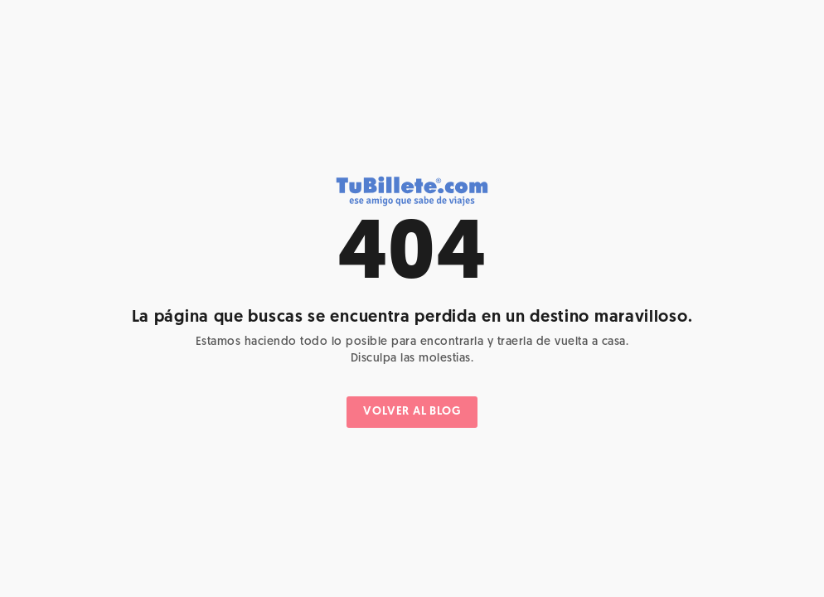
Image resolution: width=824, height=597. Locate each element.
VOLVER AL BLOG (411, 411)
